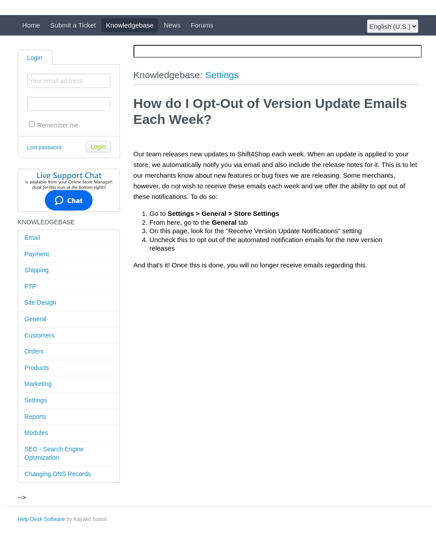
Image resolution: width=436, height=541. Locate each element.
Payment (36, 254)
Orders (34, 351)
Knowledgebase (129, 25)
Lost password (44, 147)
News (172, 25)
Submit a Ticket (73, 25)
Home (31, 25)
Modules (36, 432)
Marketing (38, 383)
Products (36, 367)
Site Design (40, 302)
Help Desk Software (41, 519)
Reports (35, 416)
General (35, 318)
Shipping (36, 270)
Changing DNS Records (57, 473)
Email (32, 237)
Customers (39, 335)
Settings (35, 400)
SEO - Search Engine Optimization (54, 453)
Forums (202, 25)
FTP (30, 286)
